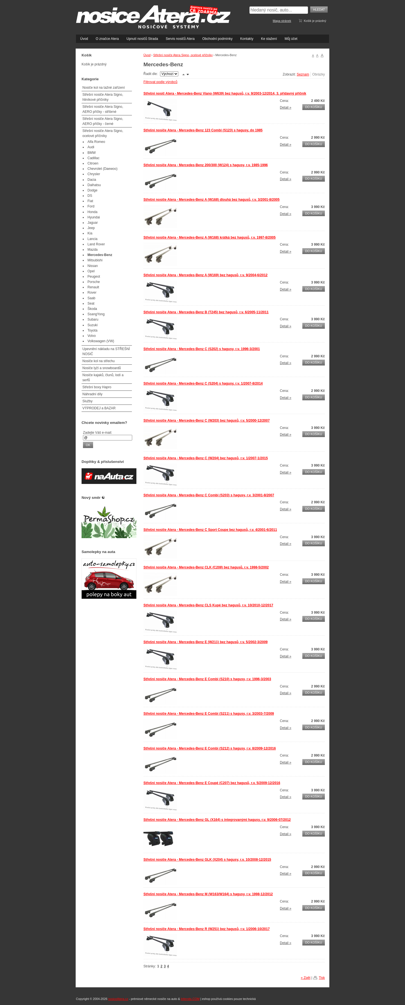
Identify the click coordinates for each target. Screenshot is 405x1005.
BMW (91, 153)
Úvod (84, 39)
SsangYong (96, 314)
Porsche (93, 282)
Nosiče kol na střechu (98, 361)
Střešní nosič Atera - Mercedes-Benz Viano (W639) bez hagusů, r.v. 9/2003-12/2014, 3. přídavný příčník (224, 93)
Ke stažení (269, 39)
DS (89, 196)
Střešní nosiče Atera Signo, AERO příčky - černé (102, 121)
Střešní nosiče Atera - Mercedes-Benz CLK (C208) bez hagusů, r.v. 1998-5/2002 (206, 567)
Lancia (92, 239)
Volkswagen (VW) (100, 341)
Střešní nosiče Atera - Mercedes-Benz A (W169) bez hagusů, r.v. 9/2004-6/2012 (205, 275)
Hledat (319, 9)
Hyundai (93, 217)
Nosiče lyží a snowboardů (101, 368)
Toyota (92, 330)
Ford (90, 206)
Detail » (285, 107)
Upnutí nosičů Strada (142, 39)
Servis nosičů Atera (180, 39)
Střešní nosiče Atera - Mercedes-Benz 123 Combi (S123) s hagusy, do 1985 (203, 130)
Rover (91, 292)
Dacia (91, 180)
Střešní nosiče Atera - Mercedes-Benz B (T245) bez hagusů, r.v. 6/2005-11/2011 (206, 312)
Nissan (92, 266)
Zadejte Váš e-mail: (97, 433)
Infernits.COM (190, 999)
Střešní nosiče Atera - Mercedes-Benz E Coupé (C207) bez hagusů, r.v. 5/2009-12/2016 (211, 783)
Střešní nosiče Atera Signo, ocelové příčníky (183, 55)
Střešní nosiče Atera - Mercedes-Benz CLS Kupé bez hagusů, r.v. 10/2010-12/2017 (208, 605)
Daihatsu (94, 185)
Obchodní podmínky (217, 39)
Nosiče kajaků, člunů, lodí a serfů (102, 377)
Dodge (92, 190)
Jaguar (92, 223)
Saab (91, 298)
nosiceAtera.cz (118, 999)
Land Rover (96, 244)
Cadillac (93, 158)
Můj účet (291, 39)
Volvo (91, 336)
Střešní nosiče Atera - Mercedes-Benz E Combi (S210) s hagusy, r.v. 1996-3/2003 (207, 679)
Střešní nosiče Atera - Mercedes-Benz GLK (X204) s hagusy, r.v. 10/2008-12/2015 (207, 860)
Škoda (92, 309)
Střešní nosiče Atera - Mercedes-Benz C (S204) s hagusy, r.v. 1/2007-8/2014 (203, 383)
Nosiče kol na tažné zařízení (103, 88)
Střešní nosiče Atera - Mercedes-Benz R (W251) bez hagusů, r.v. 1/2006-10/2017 (206, 929)
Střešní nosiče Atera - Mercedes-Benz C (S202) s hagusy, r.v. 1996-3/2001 (201, 349)
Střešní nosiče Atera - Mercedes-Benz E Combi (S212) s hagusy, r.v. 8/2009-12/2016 (209, 748)
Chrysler (93, 174)
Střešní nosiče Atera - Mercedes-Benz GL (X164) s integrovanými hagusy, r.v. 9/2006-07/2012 (217, 820)
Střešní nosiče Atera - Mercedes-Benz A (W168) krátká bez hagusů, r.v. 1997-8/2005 (209, 237)
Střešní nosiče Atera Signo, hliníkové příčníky (102, 97)
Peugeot (93, 276)
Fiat (90, 201)
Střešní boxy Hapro (96, 387)
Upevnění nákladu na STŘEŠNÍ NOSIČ (106, 351)
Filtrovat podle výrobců (160, 82)
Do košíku (313, 107)
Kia (89, 233)
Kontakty (246, 39)
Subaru (92, 319)
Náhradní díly (92, 394)
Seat (90, 303)
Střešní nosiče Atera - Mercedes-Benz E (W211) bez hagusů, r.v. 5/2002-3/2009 (205, 642)
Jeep (91, 228)
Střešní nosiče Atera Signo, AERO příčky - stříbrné (102, 109)
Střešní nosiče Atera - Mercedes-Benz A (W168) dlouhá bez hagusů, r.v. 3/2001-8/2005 (211, 200)
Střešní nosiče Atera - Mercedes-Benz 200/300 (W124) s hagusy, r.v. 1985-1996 (205, 165)
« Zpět (305, 978)
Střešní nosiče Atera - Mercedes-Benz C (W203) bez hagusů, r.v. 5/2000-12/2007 (206, 420)
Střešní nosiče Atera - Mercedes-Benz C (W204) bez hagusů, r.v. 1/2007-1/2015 (205, 458)
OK (88, 445)
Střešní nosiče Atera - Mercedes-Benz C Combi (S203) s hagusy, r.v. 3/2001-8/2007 (208, 495)
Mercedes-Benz (99, 255)
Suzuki (92, 325)
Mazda (92, 250)
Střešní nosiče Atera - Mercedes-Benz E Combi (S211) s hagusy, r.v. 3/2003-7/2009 (208, 714)
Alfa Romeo (96, 142)
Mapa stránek (282, 20)
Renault (93, 287)
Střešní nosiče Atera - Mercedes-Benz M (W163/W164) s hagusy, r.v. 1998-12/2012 (208, 894)
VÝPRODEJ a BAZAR (99, 408)
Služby (87, 401)
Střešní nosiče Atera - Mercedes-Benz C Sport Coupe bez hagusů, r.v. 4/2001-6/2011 (210, 530)
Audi (90, 147)
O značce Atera (107, 39)
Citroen (92, 163)
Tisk (322, 978)
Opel (90, 271)
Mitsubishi (94, 260)
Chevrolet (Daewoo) (102, 169)
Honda (92, 212)
